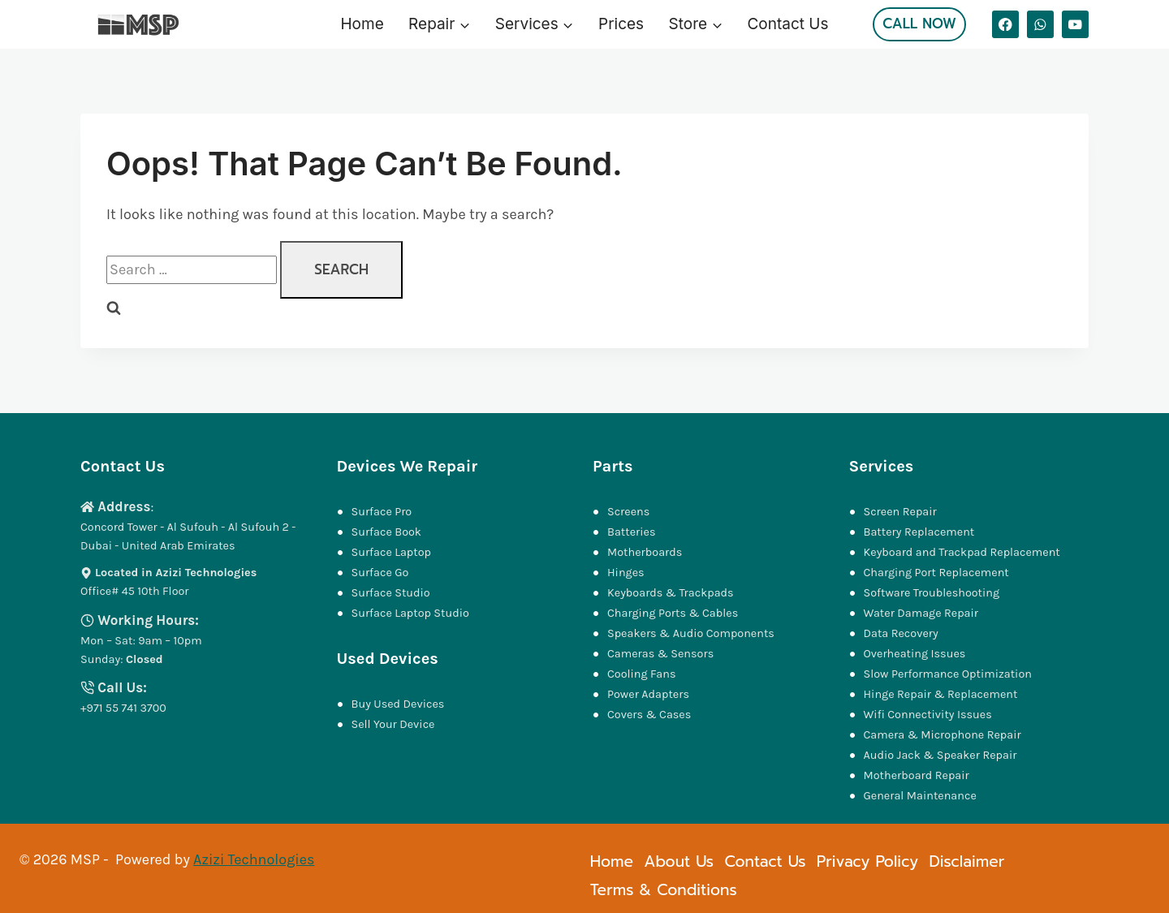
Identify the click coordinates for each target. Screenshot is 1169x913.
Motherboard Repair (916, 775)
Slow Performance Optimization (948, 674)
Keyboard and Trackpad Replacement (962, 552)
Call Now (919, 23)
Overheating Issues (915, 654)
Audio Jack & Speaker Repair (942, 755)
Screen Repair (900, 512)
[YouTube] (1075, 24)
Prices (621, 24)
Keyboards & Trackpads (671, 593)
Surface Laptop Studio (410, 613)
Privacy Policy (867, 861)
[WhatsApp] (1040, 24)
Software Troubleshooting (932, 593)
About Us (679, 861)
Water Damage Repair (921, 613)
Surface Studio (391, 593)
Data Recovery (901, 633)
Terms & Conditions (663, 890)
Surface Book (386, 532)
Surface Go (380, 572)
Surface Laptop (391, 552)
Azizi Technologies (253, 859)
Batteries (631, 532)
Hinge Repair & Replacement (941, 694)
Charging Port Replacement (936, 572)
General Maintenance (920, 796)
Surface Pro (382, 512)
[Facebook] (1005, 24)
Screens (628, 512)
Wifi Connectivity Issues (928, 714)
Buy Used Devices (398, 704)
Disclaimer (966, 861)
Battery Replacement (919, 532)
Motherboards (644, 552)
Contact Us (787, 24)
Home (362, 24)
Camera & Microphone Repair (944, 735)
